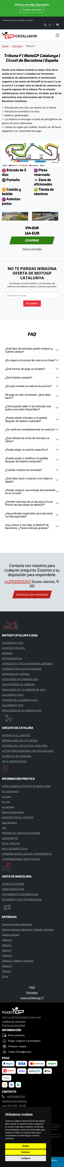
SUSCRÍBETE (32, 303)
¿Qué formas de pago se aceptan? (25, 368)
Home (5, 46)
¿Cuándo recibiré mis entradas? (23, 470)
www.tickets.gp (32, 998)
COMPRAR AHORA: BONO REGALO (21, 859)
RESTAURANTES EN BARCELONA (20, 894)
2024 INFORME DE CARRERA (18, 684)
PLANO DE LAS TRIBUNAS (16, 756)
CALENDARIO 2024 (12, 694)
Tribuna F (7, 950)
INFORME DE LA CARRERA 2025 (20, 700)
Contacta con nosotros (32, 594)
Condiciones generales (14, 1021)
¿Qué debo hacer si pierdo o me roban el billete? (28, 479)
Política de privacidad (13, 1025)
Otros (5, 976)
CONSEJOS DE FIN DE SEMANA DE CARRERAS (27, 663)
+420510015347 (17, 581)
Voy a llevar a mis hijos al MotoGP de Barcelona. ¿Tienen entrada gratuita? (27, 526)
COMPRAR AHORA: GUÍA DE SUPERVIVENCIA (26, 853)
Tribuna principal (10, 934)
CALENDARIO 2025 (12, 705)
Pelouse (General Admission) (17, 924)
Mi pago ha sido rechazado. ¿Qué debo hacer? (28, 396)
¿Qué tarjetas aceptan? (18, 377)
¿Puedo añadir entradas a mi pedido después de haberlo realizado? (26, 419)
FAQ (32, 987)
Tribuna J (6, 971)
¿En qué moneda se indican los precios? (28, 386)
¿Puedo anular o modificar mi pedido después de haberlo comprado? (26, 459)
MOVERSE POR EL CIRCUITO (18, 817)
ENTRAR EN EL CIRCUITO (16, 735)
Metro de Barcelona (13, 812)
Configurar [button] (25, 1158)
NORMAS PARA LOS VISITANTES (19, 740)
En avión (6, 796)
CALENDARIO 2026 (12, 642)
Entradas (17, 46)
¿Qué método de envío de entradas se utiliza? (27, 439)
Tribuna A (7, 940)
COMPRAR (32, 240)
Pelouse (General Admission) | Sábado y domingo (28, 929)
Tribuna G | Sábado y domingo (17, 960)
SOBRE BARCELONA (13, 889)
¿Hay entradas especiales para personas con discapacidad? (29, 514)
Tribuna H (7, 966)
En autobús (8, 807)
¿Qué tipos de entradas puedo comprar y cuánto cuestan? (29, 350)
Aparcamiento (9, 822)
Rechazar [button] (25, 1152)
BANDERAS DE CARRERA (16, 674)
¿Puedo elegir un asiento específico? (26, 449)
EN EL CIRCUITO (11, 843)
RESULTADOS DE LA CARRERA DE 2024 (24, 689)
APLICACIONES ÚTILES (15, 848)
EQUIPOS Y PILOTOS (13, 648)
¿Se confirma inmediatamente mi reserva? (30, 429)
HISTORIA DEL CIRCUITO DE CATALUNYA (24, 745)
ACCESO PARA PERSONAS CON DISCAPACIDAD (27, 750)
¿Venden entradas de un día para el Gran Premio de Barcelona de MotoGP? (29, 503)
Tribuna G (7, 955)
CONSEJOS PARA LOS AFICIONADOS (21, 668)
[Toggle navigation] (57, 35)
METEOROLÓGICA (12, 658)
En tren (6, 801)
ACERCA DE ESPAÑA (13, 883)
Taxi (4, 827)
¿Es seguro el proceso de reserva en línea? (30, 360)
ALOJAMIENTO (10, 838)
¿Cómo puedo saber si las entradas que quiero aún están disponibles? (28, 407)
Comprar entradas (32, 9)
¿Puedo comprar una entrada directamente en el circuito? (30, 491)
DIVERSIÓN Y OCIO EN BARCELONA (22, 899)
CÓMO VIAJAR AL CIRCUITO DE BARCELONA (26, 786)
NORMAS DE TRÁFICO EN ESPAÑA (21, 833)
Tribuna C (7, 945)
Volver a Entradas (32, 249)
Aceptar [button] (25, 1146)
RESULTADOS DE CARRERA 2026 (20, 679)
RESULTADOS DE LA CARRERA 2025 (22, 710)
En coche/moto (10, 791)
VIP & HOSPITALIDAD (14, 761)
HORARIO (7, 653)
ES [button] (50, 24)
